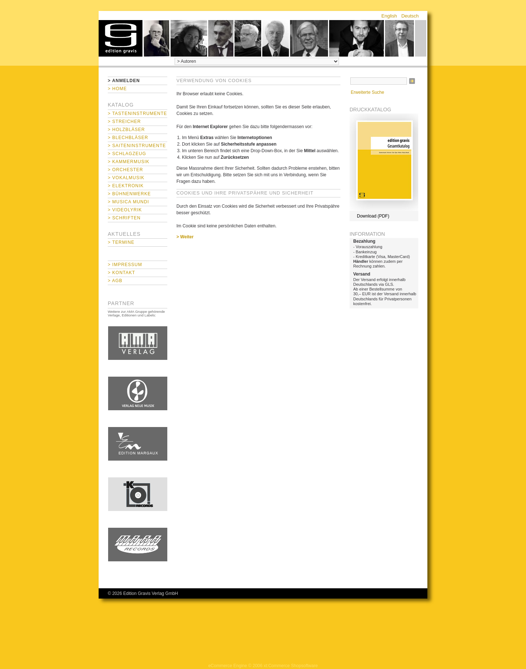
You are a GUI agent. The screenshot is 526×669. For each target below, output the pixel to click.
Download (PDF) (373, 216)
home (120, 38)
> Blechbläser (128, 137)
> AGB (115, 280)
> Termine (121, 242)
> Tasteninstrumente (137, 113)
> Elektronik (126, 185)
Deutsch (410, 16)
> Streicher (124, 121)
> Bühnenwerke (129, 193)
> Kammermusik (128, 161)
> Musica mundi (128, 201)
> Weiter (185, 236)
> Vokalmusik (126, 177)
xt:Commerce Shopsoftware (291, 665)
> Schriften (124, 217)
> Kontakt (121, 272)
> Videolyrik (125, 209)
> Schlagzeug (127, 153)
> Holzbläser (126, 129)
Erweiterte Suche (367, 92)
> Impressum (125, 264)
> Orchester (125, 169)
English (389, 16)
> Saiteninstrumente (137, 145)
